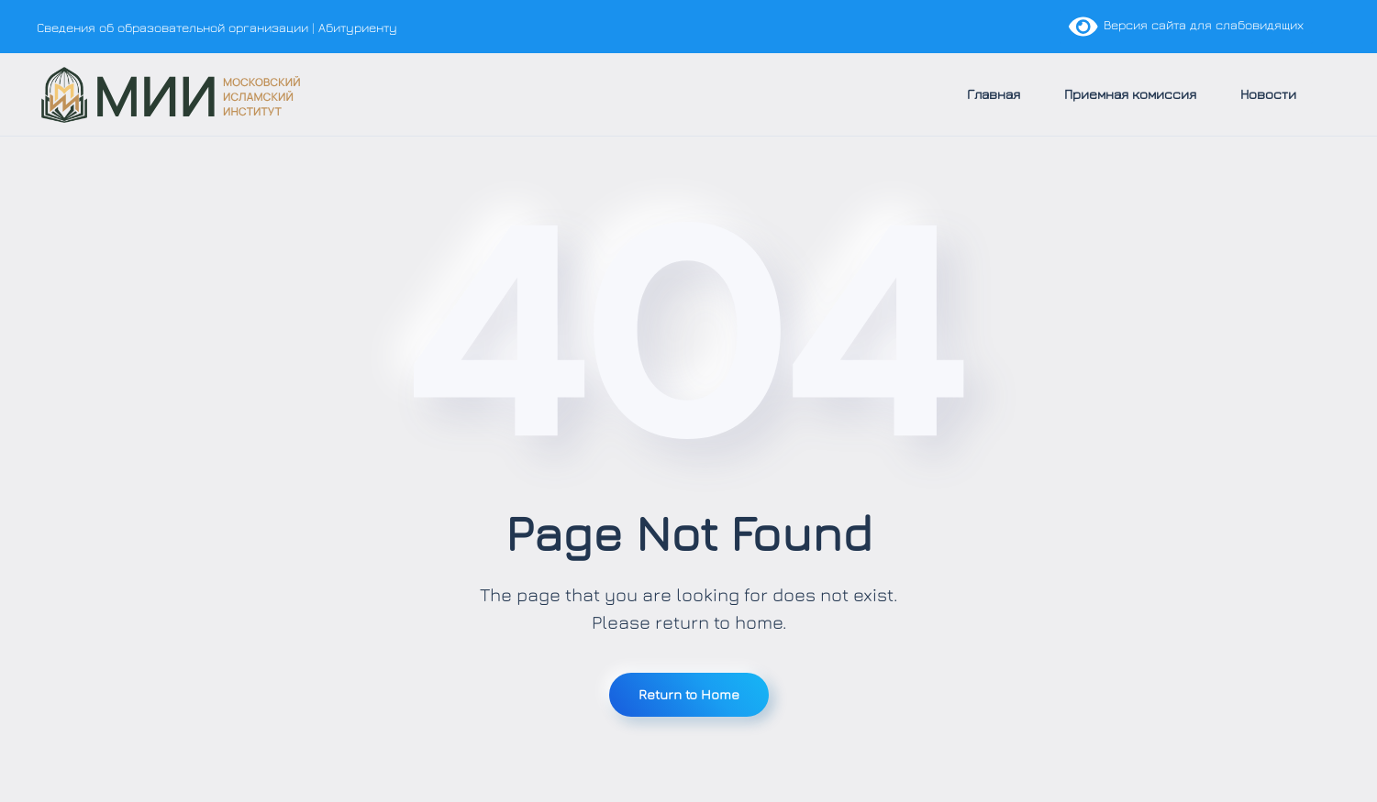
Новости (1268, 94)
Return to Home (689, 694)
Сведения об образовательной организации (172, 27)
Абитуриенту (357, 27)
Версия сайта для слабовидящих (1187, 24)
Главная (993, 94)
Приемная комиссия (1130, 94)
